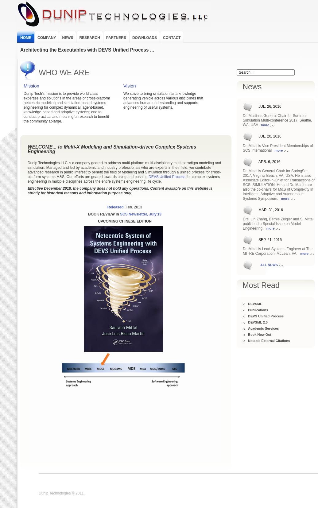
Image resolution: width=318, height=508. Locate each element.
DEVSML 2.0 (258, 322)
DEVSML (255, 304)
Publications (258, 310)
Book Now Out (259, 334)
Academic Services (263, 328)
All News (269, 265)
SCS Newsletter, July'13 (140, 214)
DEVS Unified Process (266, 316)
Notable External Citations (269, 341)
